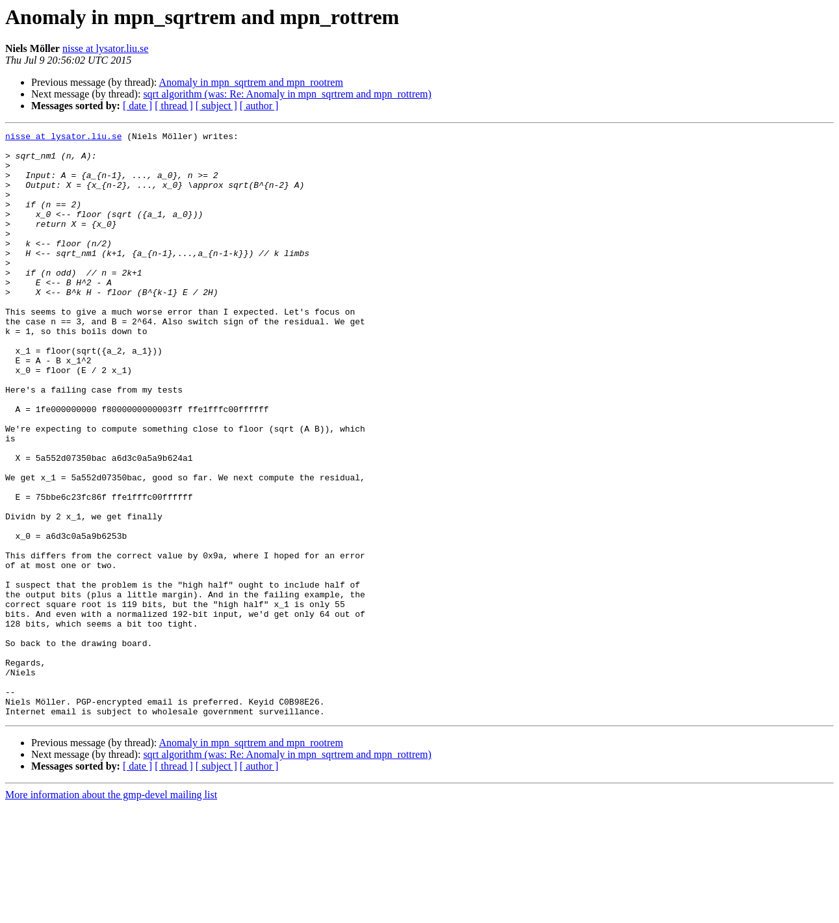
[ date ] (137, 105)
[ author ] (259, 105)
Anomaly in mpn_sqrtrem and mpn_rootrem (251, 82)
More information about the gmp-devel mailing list (111, 911)
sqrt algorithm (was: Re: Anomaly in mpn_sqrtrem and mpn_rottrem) (287, 93)
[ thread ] (174, 105)
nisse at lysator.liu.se (105, 48)
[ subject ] (216, 105)
